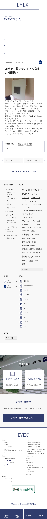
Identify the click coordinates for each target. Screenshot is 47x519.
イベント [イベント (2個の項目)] (25, 201)
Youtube (9, 232)
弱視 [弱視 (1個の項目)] (23, 238)
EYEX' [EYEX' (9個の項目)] (25, 194)
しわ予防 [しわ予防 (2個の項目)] (34, 194)
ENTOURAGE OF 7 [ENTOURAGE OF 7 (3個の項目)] (34, 190)
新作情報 (9, 220)
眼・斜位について (12, 194)
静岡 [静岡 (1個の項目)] (36, 260)
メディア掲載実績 (8, 446)
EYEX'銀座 (7, 286)
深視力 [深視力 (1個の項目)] (34, 242)
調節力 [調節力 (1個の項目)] (37, 256)
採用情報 (6, 444)
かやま (23, 317)
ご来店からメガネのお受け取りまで (36, 467)
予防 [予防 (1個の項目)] (38, 224)
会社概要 (6, 442)
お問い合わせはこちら (23, 417)
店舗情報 (4, 456)
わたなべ (24, 322)
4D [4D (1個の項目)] (23, 190)
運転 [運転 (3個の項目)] (31, 261)
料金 (29, 469)
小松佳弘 (24, 281)
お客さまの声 (29, 474)
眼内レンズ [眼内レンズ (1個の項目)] (34, 245)
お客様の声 (9, 238)
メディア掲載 (10, 227)
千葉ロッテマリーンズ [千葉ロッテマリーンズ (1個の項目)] (33, 227)
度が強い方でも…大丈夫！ (34, 160)
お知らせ (8, 215)
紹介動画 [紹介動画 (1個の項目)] (39, 249)
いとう (23, 313)
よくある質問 (10, 235)
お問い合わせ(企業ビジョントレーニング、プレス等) (13, 450)
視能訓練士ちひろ (27, 286)
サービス (28, 440)
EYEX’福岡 (7, 281)
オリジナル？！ (10, 160)
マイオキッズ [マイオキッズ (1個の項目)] (35, 221)
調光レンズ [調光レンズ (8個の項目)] (27, 256)
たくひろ (24, 295)
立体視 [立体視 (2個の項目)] (32, 249)
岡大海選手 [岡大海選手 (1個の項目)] (35, 234)
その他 (23, 62)
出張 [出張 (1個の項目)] (23, 227)
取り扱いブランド (30, 458)
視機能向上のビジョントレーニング (36, 453)
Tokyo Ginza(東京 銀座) (9, 462)
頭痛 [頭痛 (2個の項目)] (23, 264)
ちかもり (24, 299)
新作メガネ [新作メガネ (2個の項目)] (26, 242)
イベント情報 (10, 218)
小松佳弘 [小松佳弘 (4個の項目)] (26, 234)
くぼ (23, 326)
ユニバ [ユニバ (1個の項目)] (33, 224)
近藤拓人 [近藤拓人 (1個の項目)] (25, 260)
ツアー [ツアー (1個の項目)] (24, 207)
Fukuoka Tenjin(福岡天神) (9, 458)
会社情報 (4, 440)
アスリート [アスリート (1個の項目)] (25, 198)
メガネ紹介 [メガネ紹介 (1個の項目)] (25, 224)
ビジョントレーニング (33, 465)
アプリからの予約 (8, 478)
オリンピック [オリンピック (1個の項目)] (26, 204)
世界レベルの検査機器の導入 (34, 442)
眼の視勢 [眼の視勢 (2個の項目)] (25, 246)
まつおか (24, 308)
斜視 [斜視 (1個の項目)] (33, 238)
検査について (10, 192)
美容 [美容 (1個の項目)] (23, 252)
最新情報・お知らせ (30, 456)
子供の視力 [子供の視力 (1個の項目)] (25, 231)
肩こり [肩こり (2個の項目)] (29, 253)
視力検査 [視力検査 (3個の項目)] (36, 253)
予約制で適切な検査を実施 (34, 444)
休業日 (9, 229)
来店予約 (4, 476)
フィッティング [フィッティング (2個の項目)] (28, 217)
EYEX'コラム (28, 460)
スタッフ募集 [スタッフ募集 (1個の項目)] (36, 204)
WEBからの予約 (8, 481)
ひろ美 (23, 290)
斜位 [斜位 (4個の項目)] (29, 238)
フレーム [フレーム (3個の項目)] (25, 221)
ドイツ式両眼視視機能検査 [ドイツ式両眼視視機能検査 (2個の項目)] (32, 211)
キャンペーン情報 (12, 222)
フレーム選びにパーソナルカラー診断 (36, 449)
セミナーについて (12, 207)
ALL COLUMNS (20, 171)
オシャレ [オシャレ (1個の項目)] (33, 201)
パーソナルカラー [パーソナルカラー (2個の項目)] (28, 214)
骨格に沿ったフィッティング (34, 451)
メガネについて (11, 198)
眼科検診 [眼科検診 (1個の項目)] (25, 249)
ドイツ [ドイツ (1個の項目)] (30, 207)
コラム (18, 62)
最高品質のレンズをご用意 (34, 446)
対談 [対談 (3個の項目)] (33, 231)
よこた (23, 304)
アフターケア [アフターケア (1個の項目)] (35, 198)
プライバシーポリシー (9, 452)
